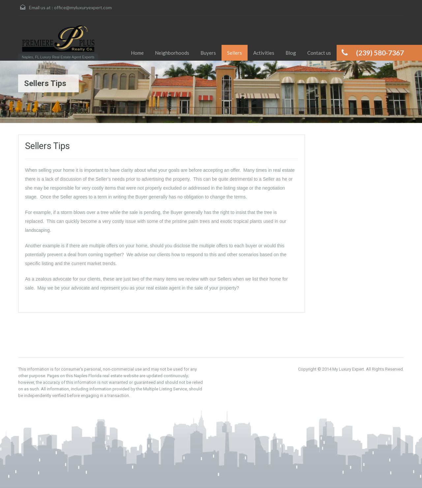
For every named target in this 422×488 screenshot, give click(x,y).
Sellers (234, 53)
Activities (263, 53)
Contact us (319, 53)
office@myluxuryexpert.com (83, 7)
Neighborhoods (172, 53)
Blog (291, 53)
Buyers (208, 53)
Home (137, 53)
